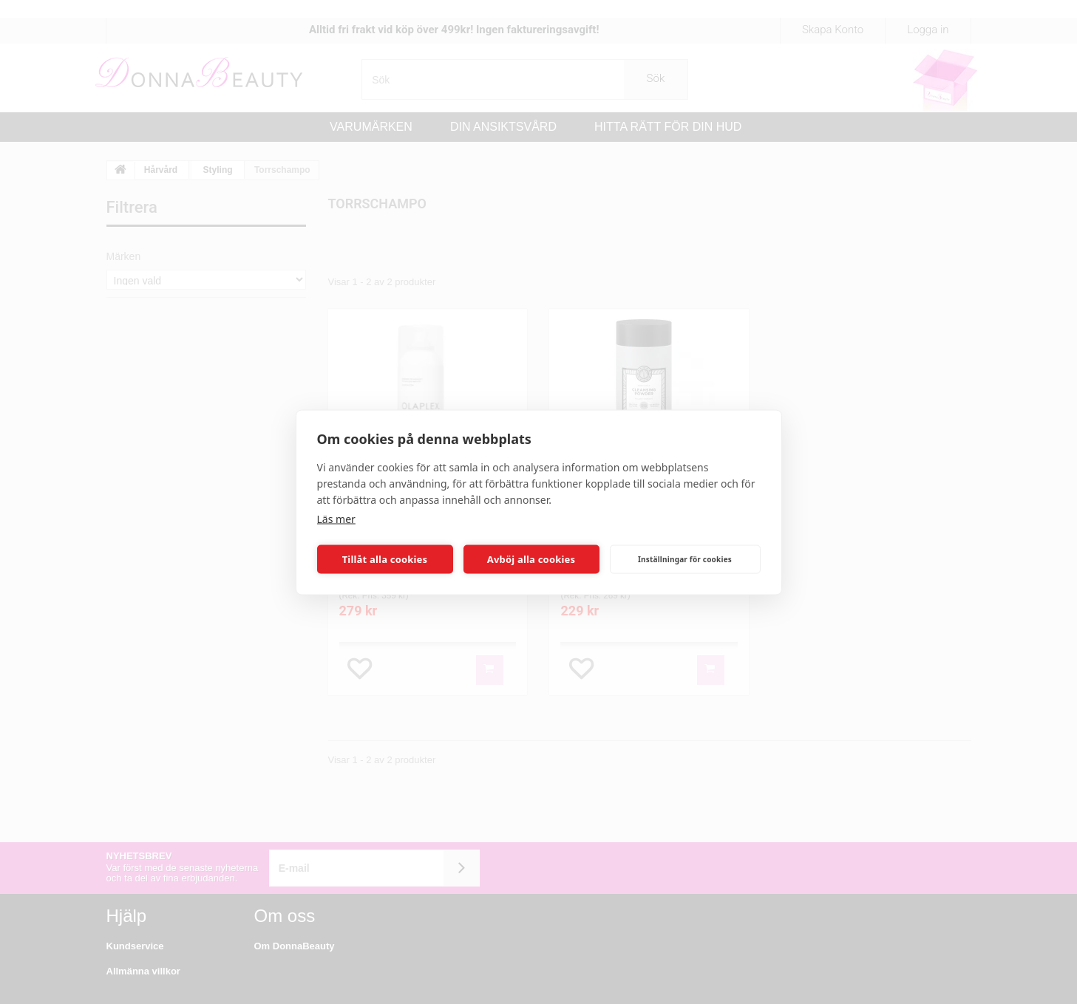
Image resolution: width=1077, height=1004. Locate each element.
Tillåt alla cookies (385, 559)
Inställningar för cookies (685, 559)
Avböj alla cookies (531, 559)
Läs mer (336, 518)
